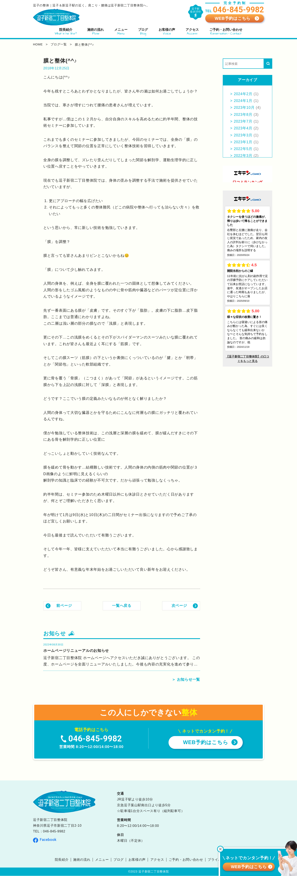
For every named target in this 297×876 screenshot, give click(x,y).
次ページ (179, 606)
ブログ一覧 (59, 44)
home (38, 44)
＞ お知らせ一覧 (186, 680)
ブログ (118, 860)
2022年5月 (243, 149)
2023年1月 (243, 142)
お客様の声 (137, 860)
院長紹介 (61, 860)
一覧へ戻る (121, 606)
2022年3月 (243, 156)
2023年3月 (243, 135)
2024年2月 (243, 94)
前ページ (64, 606)
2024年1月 (243, 101)
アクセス (157, 860)
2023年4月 (243, 128)
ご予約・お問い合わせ (186, 860)
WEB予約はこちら (232, 18)
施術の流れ (82, 860)
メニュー (102, 860)
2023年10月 (244, 107)
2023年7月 (243, 121)
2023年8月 (243, 114)
